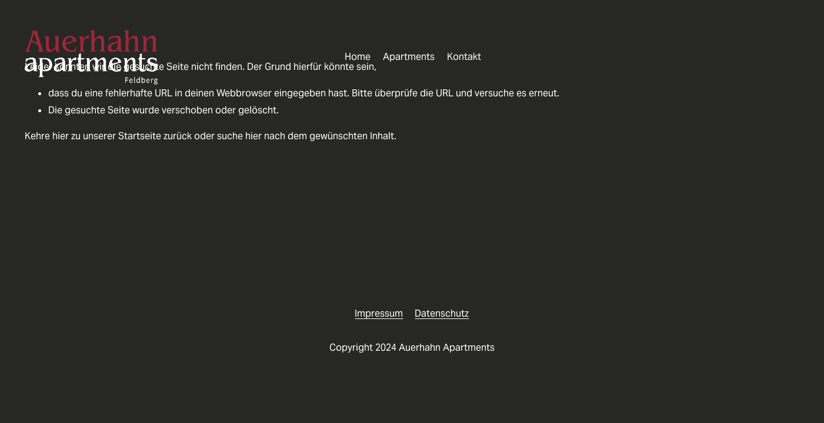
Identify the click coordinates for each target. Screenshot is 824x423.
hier (60, 136)
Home (358, 57)
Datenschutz (442, 313)
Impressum (379, 313)
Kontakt (464, 57)
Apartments (409, 57)
